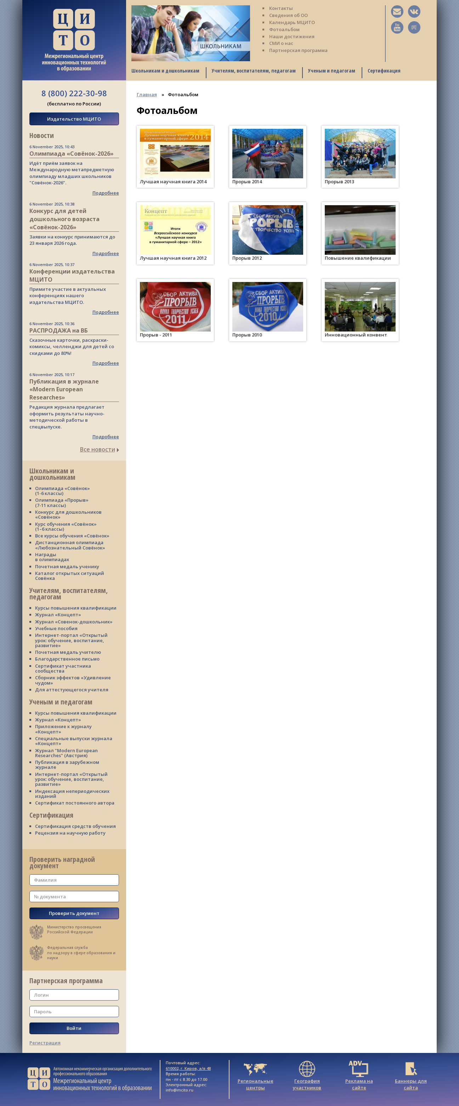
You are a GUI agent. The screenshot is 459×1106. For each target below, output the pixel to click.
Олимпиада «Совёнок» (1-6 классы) (62, 490)
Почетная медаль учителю (68, 652)
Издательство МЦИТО (74, 119)
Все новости (99, 449)
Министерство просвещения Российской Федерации (74, 929)
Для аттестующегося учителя (71, 689)
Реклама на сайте (359, 1078)
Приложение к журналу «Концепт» (63, 729)
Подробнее (105, 193)
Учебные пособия (56, 628)
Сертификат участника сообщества (63, 668)
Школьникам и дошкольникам (165, 70)
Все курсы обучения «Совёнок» (72, 535)
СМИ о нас (281, 43)
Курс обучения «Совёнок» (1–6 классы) (66, 526)
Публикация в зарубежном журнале (67, 764)
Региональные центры (255, 1078)
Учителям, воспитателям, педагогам (254, 70)
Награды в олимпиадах (52, 557)
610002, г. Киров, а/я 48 (188, 1068)
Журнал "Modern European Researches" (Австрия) (66, 753)
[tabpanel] (190, 33)
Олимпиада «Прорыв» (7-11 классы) (62, 502)
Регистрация (45, 1042)
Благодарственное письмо (67, 659)
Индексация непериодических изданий (72, 793)
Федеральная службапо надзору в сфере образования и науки (81, 952)
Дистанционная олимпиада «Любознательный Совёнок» (70, 545)
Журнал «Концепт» (58, 614)
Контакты (281, 8)
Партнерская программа (298, 50)
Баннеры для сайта (411, 1078)
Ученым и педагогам (331, 70)
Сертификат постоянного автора (74, 803)
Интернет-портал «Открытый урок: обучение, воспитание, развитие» (71, 640)
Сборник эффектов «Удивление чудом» (73, 680)
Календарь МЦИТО (292, 22)
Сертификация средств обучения (75, 826)
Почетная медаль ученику (67, 566)
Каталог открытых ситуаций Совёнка (69, 575)
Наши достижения (291, 36)
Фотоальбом (284, 29)
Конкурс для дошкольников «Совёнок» (68, 514)
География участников (307, 1078)
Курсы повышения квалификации (76, 608)
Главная (147, 94)
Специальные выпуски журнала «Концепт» (73, 741)
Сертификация (384, 70)
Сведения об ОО (288, 15)
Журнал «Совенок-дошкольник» (74, 621)
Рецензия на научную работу (70, 833)
